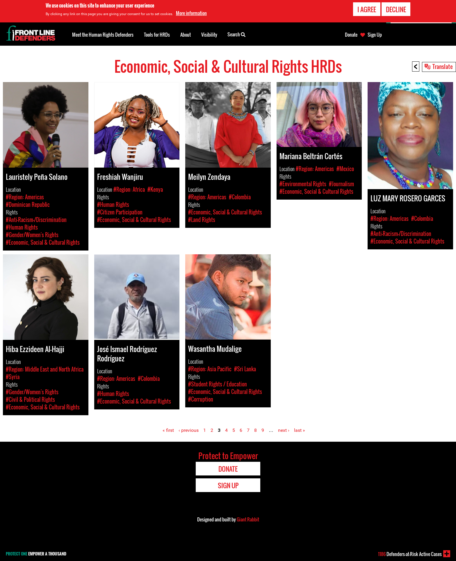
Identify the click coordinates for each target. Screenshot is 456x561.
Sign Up (375, 35)
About (185, 34)
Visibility (209, 34)
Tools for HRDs (157, 34)
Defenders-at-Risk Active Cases (410, 554)
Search (236, 34)
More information (191, 13)
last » (299, 430)
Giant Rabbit (248, 519)
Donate (351, 35)
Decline (396, 9)
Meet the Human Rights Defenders (102, 34)
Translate (442, 66)
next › (283, 430)
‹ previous (189, 430)
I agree (366, 9)
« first (168, 430)
